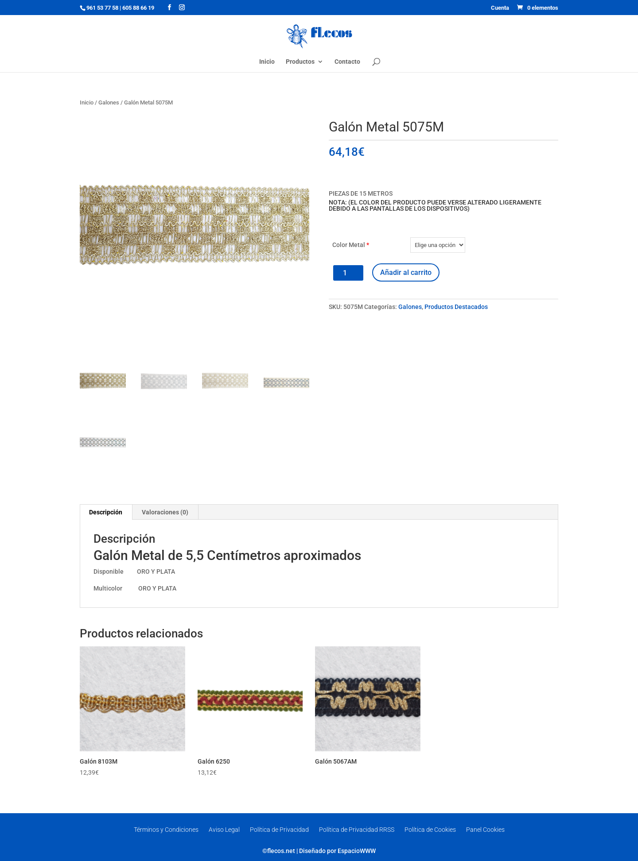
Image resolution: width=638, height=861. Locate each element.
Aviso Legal (224, 829)
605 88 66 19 (138, 7)
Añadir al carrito (406, 272)
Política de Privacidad (279, 829)
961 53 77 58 (102, 7)
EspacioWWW (357, 850)
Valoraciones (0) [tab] (165, 512)
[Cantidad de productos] (348, 273)
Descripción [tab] (105, 512)
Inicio (267, 61)
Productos (300, 61)
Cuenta (500, 8)
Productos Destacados (456, 306)
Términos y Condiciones (166, 829)
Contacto (347, 61)
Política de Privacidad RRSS (356, 829)
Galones (108, 102)
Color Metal (350, 244)
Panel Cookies (485, 829)
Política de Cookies (430, 829)
